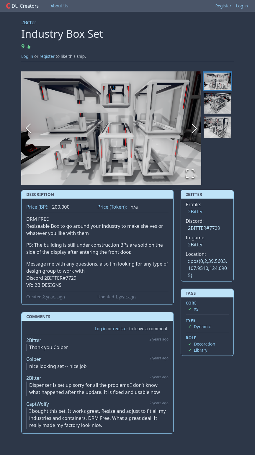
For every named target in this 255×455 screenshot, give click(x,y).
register (47, 56)
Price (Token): (112, 207)
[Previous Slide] (28, 128)
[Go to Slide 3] (217, 127)
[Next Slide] (194, 128)
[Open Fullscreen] (190, 174)
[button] (111, 128)
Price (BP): (37, 207)
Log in (242, 6)
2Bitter (28, 22)
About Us (59, 6)
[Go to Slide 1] (217, 81)
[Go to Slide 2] (217, 103)
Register (223, 6)
